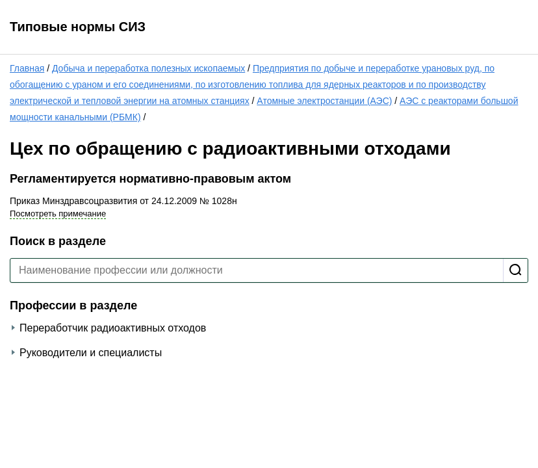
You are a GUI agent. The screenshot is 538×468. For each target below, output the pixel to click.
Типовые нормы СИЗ (78, 27)
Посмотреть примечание (58, 213)
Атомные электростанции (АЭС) (324, 101)
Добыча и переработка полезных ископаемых (148, 68)
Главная (27, 68)
